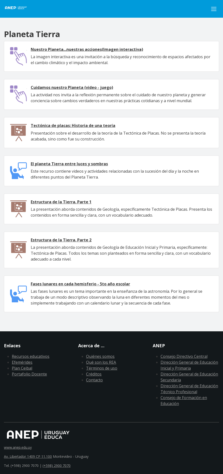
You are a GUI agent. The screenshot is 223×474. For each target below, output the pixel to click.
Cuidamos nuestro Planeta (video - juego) (72, 87)
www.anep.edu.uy (18, 447)
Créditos (94, 374)
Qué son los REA (101, 362)
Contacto (94, 380)
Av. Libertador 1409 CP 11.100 (28, 456)
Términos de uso (101, 368)
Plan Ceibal (22, 368)
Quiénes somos (100, 356)
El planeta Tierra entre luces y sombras (69, 164)
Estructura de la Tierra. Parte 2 (61, 240)
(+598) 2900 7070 (57, 465)
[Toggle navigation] (213, 9)
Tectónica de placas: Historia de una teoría (73, 125)
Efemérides (22, 362)
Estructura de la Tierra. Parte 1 (61, 202)
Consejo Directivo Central (184, 356)
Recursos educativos (30, 356)
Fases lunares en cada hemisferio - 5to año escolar (80, 284)
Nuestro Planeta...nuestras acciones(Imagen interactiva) (87, 49)
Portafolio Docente (29, 374)
